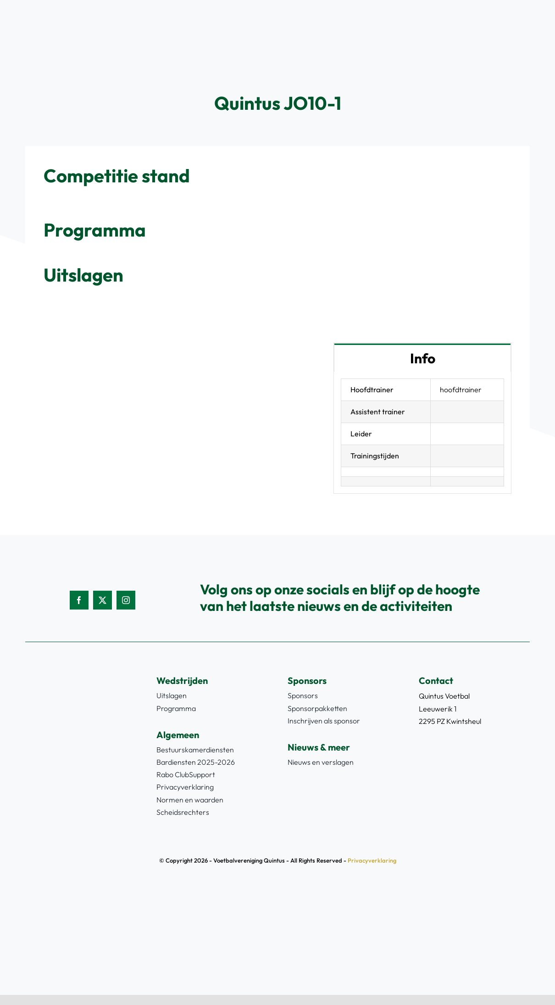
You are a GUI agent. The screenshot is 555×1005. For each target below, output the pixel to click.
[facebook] (79, 600)
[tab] (422, 358)
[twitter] (102, 600)
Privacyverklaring (372, 860)
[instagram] (126, 600)
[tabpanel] (422, 433)
